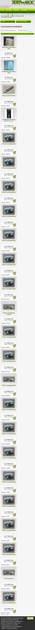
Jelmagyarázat (4, 14)
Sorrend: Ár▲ (13, 30)
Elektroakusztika (20, 16)
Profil (10, 14)
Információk (16, 10)
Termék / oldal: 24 (23, 30)
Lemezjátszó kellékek (7, 17)
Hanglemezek (9, 10)
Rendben (30, 618)
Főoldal (2, 10)
